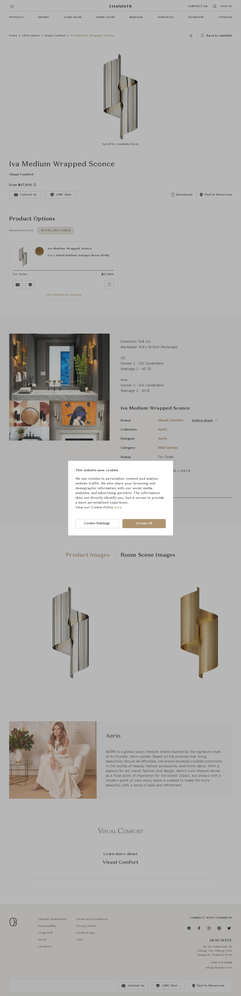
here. (118, 507)
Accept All (144, 523)
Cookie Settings (97, 523)
